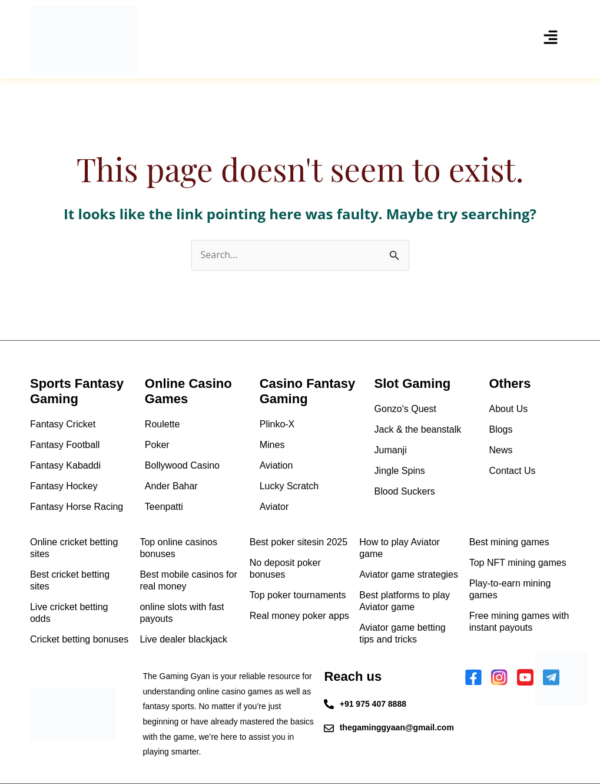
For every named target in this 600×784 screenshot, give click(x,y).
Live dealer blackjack (183, 639)
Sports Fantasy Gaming (77, 391)
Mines (272, 445)
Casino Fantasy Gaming (308, 391)
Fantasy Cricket (62, 424)
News (500, 450)
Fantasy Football (65, 445)
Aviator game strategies (408, 574)
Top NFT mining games (517, 563)
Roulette (162, 424)
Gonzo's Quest (405, 409)
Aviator (274, 507)
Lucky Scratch (289, 486)
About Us (508, 409)
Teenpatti (164, 507)
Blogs (500, 429)
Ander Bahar (171, 486)
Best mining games (509, 542)
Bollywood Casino (182, 465)
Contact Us (512, 471)
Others (510, 383)
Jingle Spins (399, 471)
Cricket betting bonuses (79, 639)
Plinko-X (277, 424)
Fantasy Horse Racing (76, 507)
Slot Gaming (412, 383)
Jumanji (390, 450)
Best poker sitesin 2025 (298, 542)
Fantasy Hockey (64, 486)
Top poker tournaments (298, 595)
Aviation (276, 465)
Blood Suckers (404, 491)
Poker (157, 445)
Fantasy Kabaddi (65, 465)
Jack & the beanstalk (418, 429)
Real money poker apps (299, 616)
